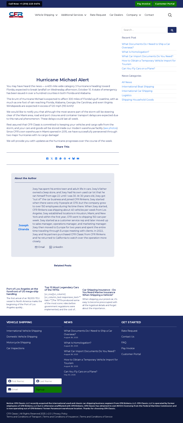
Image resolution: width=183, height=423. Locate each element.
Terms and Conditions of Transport (24, 416)
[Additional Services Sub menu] (85, 15)
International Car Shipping (137, 91)
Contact (149, 15)
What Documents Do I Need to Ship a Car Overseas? (146, 46)
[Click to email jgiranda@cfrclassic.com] (40, 247)
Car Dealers (116, 15)
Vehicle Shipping (44, 15)
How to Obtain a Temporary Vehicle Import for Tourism (149, 62)
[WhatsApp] (60, 158)
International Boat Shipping (138, 86)
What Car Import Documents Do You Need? (147, 56)
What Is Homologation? (135, 52)
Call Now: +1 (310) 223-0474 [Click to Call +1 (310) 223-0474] (24, 3)
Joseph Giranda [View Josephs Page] (23, 227)
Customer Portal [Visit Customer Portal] (165, 3)
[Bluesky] (73, 158)
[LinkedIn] (56, 158)
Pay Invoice (144, 3)
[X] (52, 158)
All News (127, 82)
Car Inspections (15, 348)
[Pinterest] (65, 158)
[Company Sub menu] (140, 15)
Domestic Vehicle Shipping (22, 336)
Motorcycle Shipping (19, 342)
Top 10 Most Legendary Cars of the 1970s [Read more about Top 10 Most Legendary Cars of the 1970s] (61, 288)
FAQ (123, 342)
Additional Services (72, 15)
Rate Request (98, 15)
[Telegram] (69, 158)
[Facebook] (47, 158)
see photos (110, 128)
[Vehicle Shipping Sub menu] (56, 15)
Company (132, 15)
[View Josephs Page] (23, 214)
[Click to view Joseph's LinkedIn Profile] (56, 247)
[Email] (78, 158)
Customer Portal (131, 354)
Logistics (126, 95)
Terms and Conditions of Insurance (60, 416)
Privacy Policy (60, 413)
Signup (40, 389)
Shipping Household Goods (138, 99)
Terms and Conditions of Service (96, 416)
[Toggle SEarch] (170, 15)
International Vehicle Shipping (24, 330)
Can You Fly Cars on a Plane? (138, 68)
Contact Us (127, 336)
